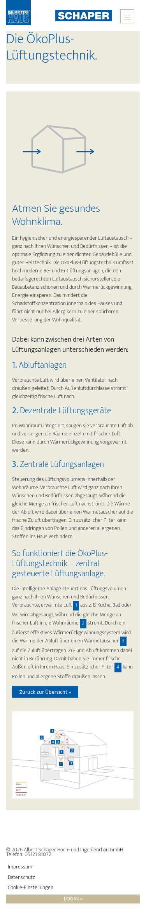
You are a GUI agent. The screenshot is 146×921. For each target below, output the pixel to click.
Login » (73, 899)
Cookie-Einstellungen (30, 887)
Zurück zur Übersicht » (45, 692)
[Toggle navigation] (127, 16)
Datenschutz (21, 877)
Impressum (20, 867)
